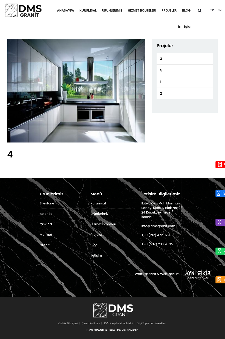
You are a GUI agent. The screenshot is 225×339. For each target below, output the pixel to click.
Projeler (169, 10)
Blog (186, 10)
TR (212, 10)
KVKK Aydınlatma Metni (118, 323)
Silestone (47, 203)
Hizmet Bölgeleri (142, 10)
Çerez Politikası (91, 323)
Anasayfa (65, 10)
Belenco (46, 213)
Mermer (46, 234)
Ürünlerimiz (112, 10)
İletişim (184, 27)
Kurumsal (88, 10)
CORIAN (46, 224)
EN (220, 10)
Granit (45, 245)
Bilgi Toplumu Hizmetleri (151, 323)
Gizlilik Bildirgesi (68, 323)
